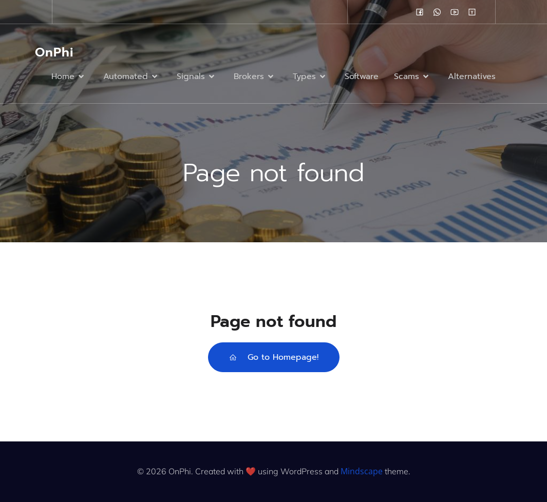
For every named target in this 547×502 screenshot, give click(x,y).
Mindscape (362, 471)
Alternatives (472, 76)
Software (362, 76)
